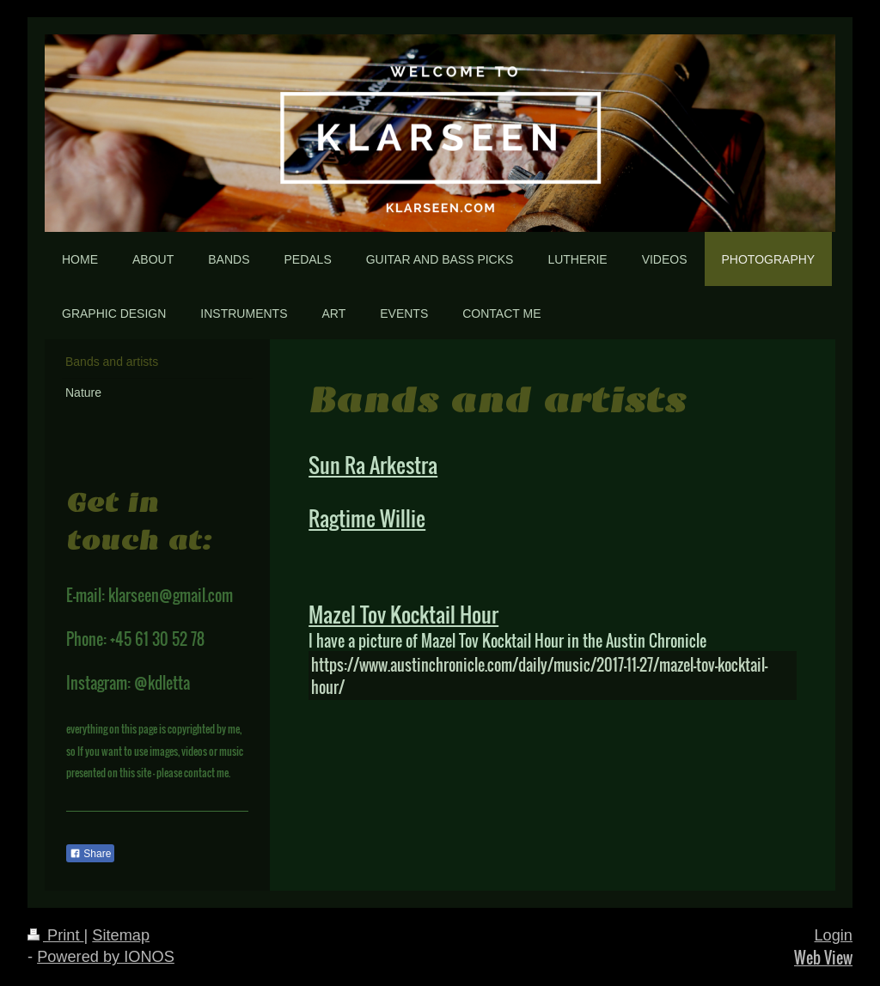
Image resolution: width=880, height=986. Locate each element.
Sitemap (121, 935)
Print (56, 935)
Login (833, 935)
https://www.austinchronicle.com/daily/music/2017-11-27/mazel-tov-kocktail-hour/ (539, 675)
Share (90, 854)
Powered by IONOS (105, 956)
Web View (823, 957)
